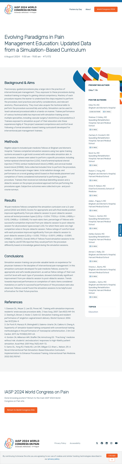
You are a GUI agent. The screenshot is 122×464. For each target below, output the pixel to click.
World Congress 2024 (106, 9)
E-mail (108, 111)
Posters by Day (75, 9)
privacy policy (53, 459)
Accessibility (75, 443)
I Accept (112, 456)
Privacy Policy (60, 443)
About (88, 9)
